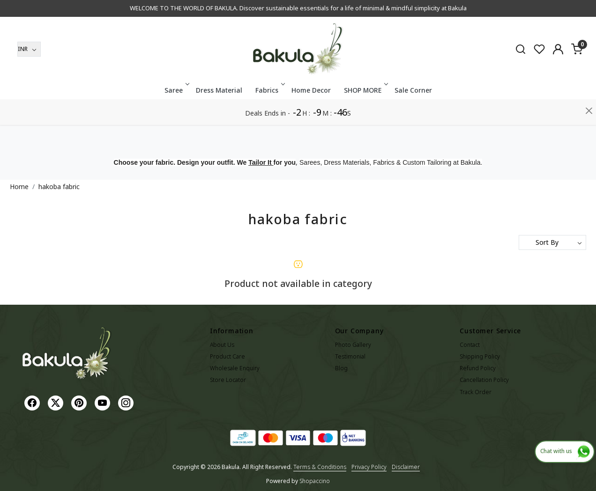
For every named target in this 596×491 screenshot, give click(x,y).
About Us (222, 345)
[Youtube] (103, 402)
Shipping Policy (480, 356)
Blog (341, 368)
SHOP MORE (365, 115)
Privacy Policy (369, 467)
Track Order (476, 392)
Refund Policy (478, 368)
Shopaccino (314, 481)
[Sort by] (552, 242)
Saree (176, 115)
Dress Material (219, 115)
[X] (56, 402)
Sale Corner (413, 115)
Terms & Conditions (319, 467)
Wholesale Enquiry (235, 368)
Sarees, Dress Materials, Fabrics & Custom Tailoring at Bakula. (390, 162)
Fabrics (269, 115)
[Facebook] (33, 402)
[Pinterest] (80, 402)
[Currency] (29, 74)
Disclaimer (406, 467)
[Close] (589, 11)
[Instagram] (127, 402)
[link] (520, 74)
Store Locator (228, 380)
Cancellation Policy (484, 380)
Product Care (227, 356)
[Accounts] (558, 75)
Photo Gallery (353, 345)
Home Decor (311, 115)
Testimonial (350, 356)
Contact (470, 345)
